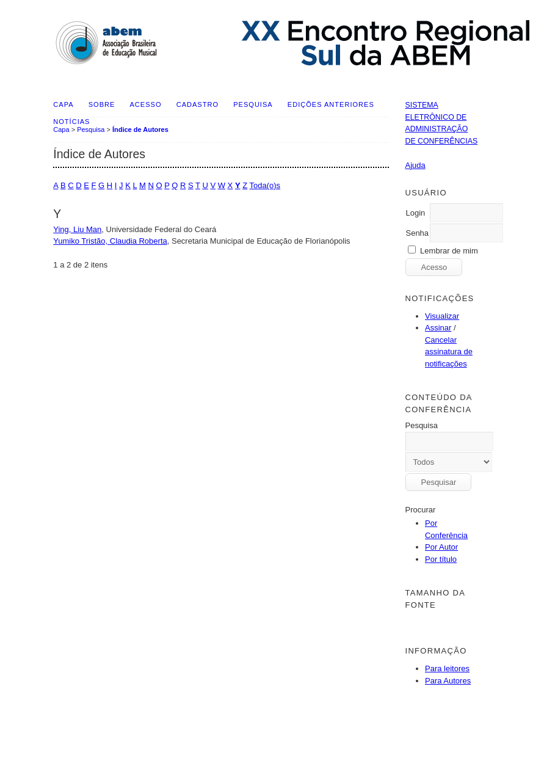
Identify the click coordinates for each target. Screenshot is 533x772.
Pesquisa (252, 104)
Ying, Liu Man (77, 229)
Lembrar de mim (449, 250)
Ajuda (415, 165)
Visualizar (442, 316)
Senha (417, 233)
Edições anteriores (331, 104)
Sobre (102, 104)
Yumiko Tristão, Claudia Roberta (110, 241)
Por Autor (441, 547)
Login (415, 212)
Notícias (71, 121)
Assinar (438, 327)
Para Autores (448, 680)
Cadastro (197, 104)
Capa (63, 104)
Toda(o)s (265, 185)
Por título (441, 559)
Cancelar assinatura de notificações (449, 351)
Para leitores (447, 668)
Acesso (146, 104)
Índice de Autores (140, 129)
